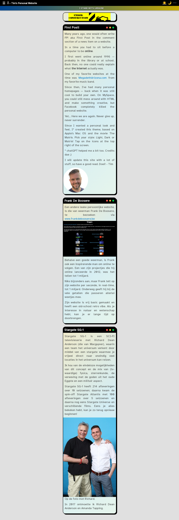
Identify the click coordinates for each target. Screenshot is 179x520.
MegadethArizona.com (93, 77)
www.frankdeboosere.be (80, 218)
